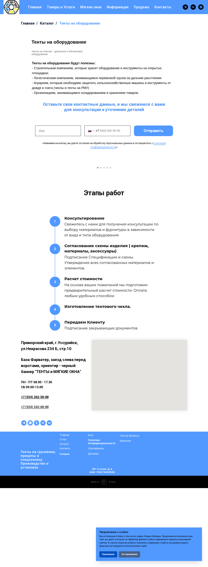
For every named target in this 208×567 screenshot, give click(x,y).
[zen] (201, 7)
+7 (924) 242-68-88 (35, 486)
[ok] (36, 502)
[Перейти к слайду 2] (101, 246)
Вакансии (125, 519)
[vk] (193, 7)
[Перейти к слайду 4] (107, 246)
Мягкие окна (90, 7)
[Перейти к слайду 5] (110, 246)
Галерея (65, 533)
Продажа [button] (141, 7)
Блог (90, 514)
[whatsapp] (30, 502)
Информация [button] (117, 7)
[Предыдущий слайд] (35, 201)
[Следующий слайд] (173, 201)
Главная (35, 7)
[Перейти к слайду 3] (104, 246)
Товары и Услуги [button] (61, 7)
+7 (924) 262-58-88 (35, 476)
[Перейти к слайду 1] (97, 246)
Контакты (162, 7)
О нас (63, 518)
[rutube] (43, 502)
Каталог (47, 23)
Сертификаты (96, 527)
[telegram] (185, 7)
